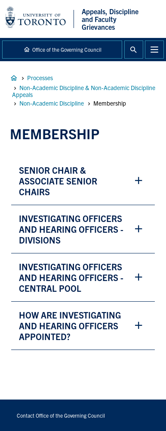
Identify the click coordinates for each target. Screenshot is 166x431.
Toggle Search (133, 50)
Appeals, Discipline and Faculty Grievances (14, 78)
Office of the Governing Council (66, 49)
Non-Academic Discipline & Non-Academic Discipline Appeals (83, 91)
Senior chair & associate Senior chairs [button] (58, 181)
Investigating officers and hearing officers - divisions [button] (71, 229)
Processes (40, 77)
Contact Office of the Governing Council (61, 415)
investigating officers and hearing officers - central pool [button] (71, 277)
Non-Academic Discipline (51, 103)
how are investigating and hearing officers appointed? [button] (70, 325)
